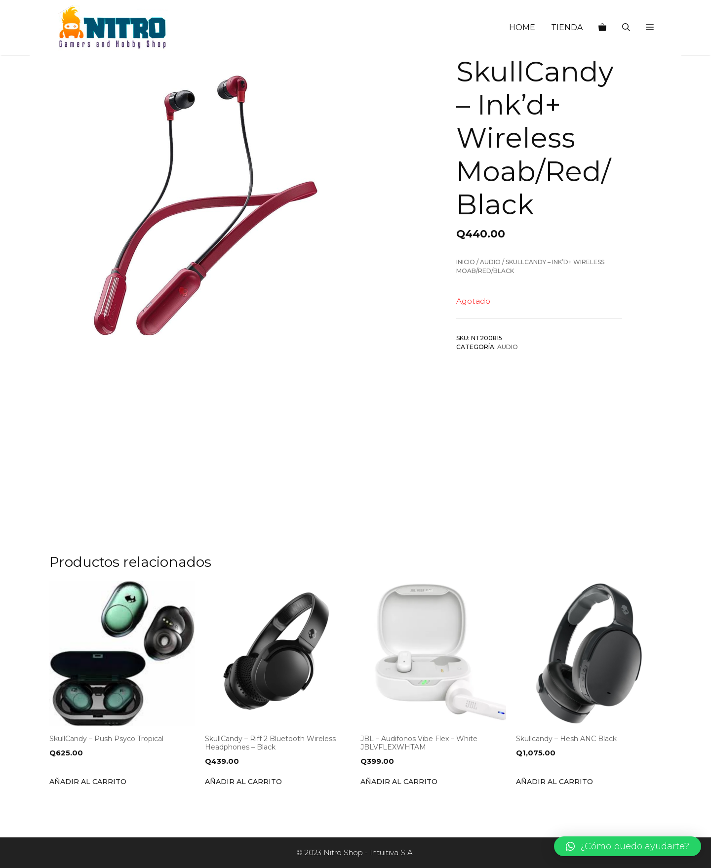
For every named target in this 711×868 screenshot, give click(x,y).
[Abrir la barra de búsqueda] (626, 27)
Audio (490, 262)
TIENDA (567, 27)
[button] (650, 27)
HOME (522, 27)
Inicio (465, 262)
